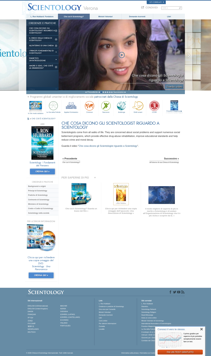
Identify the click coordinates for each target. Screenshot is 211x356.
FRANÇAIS (32, 314)
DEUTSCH (32, 332)
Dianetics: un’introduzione (37, 59)
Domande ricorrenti (137, 17)
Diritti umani (138, 106)
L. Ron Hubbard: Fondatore (42, 17)
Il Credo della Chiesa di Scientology (40, 39)
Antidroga (121, 106)
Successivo (118, 92)
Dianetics (144, 306)
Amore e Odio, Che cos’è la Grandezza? (41, 66)
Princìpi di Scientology (37, 191)
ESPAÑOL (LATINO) (67, 314)
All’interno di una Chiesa (41, 45)
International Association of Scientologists (156, 323)
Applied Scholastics (71, 106)
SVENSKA (64, 311)
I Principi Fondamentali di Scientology (41, 51)
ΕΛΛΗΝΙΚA (64, 320)
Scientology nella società (38, 213)
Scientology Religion (148, 312)
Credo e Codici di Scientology (40, 208)
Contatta (102, 326)
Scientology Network (148, 309)
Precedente (92, 92)
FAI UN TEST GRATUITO (180, 352)
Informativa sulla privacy (130, 353)
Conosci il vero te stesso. (171, 329)
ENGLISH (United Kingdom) (38, 309)
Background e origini (37, 186)
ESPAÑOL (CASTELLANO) (70, 317)
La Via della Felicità (53, 106)
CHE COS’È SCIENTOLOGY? (43, 118)
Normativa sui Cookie (147, 353)
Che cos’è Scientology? (74, 17)
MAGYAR (63, 306)
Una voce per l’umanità (107, 309)
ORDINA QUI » (42, 171)
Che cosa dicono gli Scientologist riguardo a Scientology (108, 146)
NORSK (63, 309)
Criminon (89, 106)
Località (101, 329)
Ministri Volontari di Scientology (152, 321)
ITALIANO (63, 323)
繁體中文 (31, 326)
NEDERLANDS (33, 329)
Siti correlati (156, 2)
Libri (169, 17)
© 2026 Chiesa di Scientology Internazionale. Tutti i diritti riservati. (49, 353)
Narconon (106, 106)
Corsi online (103, 321)
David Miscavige (147, 315)
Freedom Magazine (174, 112)
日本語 (30, 321)
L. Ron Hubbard (104, 304)
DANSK (30, 311)
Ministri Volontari (105, 17)
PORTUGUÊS (65, 326)
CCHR (154, 106)
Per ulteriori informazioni (107, 323)
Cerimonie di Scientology (38, 200)
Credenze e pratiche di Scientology (111, 306)
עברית (30, 317)
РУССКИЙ (31, 323)
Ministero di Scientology (38, 204)
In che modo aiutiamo (35, 113)
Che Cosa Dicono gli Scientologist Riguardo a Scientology (42, 30)
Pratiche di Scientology (38, 195)
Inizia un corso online (149, 318)
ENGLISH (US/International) (38, 306)
